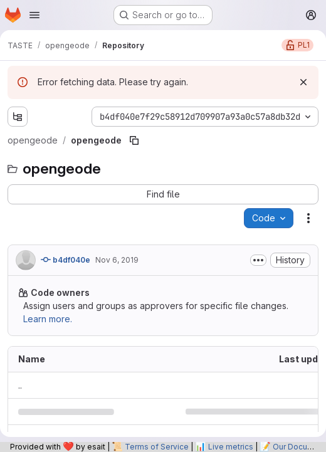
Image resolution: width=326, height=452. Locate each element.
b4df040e (65, 260)
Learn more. (47, 318)
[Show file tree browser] (18, 117)
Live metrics (230, 446)
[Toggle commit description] (258, 260)
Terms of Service (157, 446)
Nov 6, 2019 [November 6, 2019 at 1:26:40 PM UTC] (117, 260)
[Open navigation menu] (34, 15)
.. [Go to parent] (20, 385)
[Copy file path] (134, 140)
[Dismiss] (303, 82)
